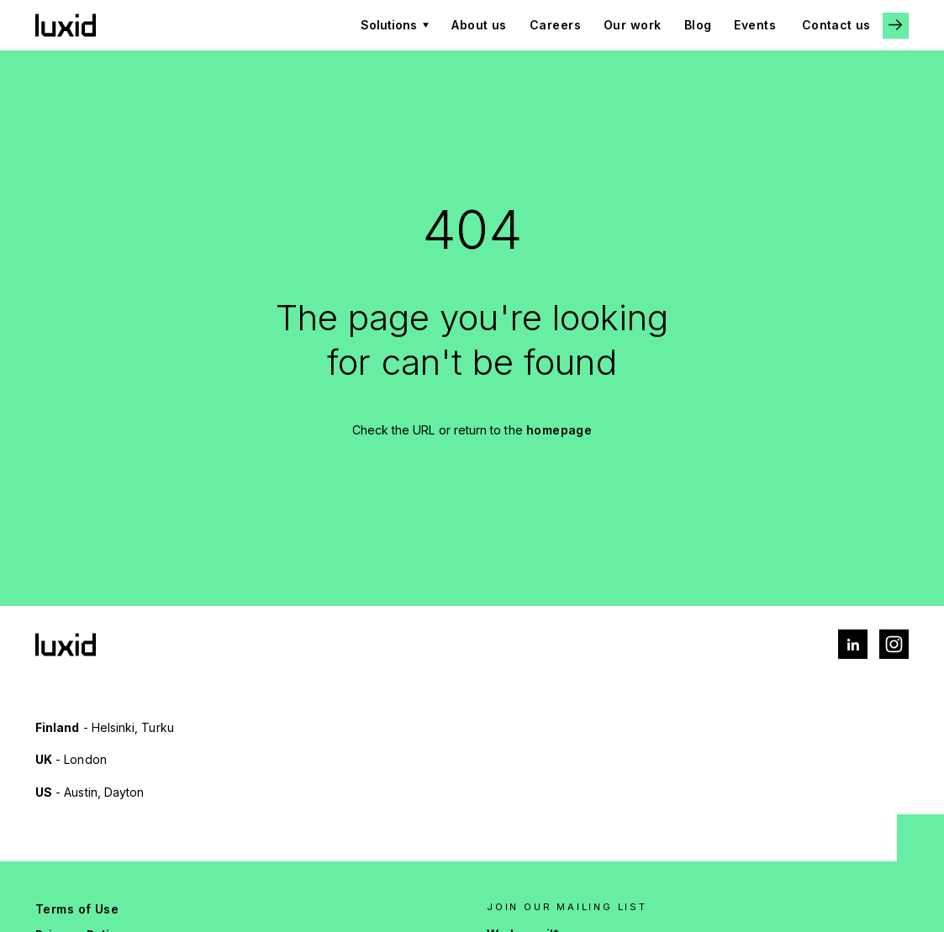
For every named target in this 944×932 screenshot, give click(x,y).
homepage (559, 430)
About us (479, 25)
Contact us (836, 25)
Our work (633, 25)
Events (755, 25)
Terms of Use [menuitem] (77, 909)
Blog (698, 25)
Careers (555, 25)
